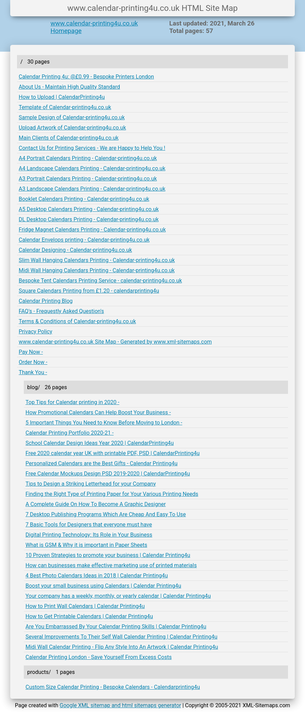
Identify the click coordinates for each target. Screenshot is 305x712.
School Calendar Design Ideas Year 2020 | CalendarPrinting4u (100, 443)
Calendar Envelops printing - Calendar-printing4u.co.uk (84, 240)
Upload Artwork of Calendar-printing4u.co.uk (72, 127)
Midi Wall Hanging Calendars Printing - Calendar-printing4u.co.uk (97, 270)
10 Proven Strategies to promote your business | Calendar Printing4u (108, 555)
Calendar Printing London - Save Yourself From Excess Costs (99, 657)
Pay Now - (31, 352)
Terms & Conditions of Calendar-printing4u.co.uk (77, 321)
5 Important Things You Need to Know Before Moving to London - (104, 422)
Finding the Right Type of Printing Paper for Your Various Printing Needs (112, 494)
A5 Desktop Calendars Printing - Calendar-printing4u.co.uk (89, 209)
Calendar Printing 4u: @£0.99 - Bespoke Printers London (86, 76)
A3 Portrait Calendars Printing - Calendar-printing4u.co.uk (88, 178)
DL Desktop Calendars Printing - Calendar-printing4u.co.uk (89, 219)
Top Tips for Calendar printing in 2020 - (72, 402)
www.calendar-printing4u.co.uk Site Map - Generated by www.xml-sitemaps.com (115, 341)
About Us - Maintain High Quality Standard (69, 87)
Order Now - (33, 362)
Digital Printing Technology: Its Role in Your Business (89, 535)
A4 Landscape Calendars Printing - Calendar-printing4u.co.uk (92, 168)
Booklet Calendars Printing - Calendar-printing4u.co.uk (84, 199)
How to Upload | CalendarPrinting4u (62, 97)
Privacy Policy (35, 331)
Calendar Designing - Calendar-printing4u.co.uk (75, 250)
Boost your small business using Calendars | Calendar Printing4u (103, 586)
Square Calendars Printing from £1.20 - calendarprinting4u (89, 291)
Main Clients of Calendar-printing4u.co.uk (69, 138)
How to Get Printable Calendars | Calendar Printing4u (89, 616)
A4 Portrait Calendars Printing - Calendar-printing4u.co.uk (88, 158)
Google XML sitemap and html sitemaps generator (120, 705)
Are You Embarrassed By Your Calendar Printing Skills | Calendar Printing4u (116, 626)
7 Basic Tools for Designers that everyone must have (89, 524)
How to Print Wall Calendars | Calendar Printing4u (85, 606)
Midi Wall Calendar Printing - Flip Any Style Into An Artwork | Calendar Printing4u (122, 647)
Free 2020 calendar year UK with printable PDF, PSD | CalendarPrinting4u (113, 453)
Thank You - (33, 372)
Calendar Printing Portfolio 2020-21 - (70, 433)
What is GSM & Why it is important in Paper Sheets (86, 545)
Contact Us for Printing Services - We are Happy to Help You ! (92, 148)
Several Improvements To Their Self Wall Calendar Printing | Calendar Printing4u (121, 636)
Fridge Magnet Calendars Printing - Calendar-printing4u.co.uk (92, 229)
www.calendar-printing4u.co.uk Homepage (94, 27)
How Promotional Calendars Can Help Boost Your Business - (98, 412)
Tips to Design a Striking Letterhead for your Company (91, 484)
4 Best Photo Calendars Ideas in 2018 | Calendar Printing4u (97, 575)
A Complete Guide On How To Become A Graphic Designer (96, 504)
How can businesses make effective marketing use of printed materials (111, 565)
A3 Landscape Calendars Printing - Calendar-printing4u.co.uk (92, 189)
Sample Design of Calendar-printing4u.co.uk (72, 117)
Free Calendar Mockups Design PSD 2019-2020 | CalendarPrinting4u (108, 473)
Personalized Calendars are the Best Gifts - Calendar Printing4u (101, 463)
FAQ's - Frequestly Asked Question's (61, 311)
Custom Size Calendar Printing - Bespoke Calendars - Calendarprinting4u (113, 687)
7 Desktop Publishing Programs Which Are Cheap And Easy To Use (106, 514)
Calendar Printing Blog (46, 301)
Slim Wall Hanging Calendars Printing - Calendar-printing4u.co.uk (97, 260)
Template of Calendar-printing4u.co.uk (65, 107)
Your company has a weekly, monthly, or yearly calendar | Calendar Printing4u (118, 596)
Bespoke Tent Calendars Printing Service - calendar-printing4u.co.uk (100, 280)
